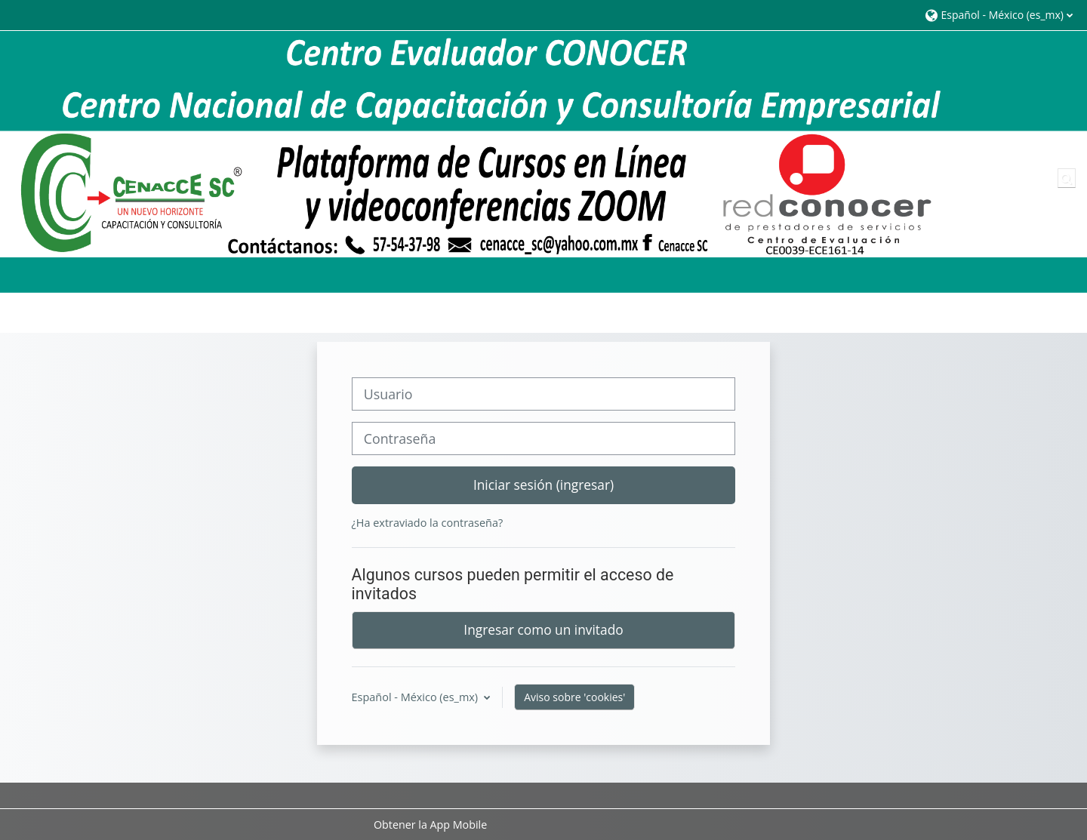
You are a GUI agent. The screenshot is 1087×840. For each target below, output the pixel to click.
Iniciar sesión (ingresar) (543, 484)
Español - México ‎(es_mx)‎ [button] (416, 697)
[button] (998, 14)
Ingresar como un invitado (543, 629)
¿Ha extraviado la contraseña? (427, 522)
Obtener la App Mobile (430, 824)
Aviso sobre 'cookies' (574, 697)
